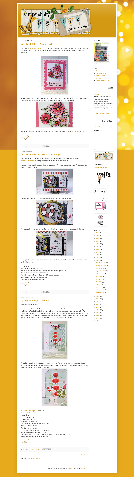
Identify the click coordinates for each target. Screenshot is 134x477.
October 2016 (100, 268)
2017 (98, 257)
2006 (98, 320)
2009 (98, 312)
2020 (98, 249)
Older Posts (84, 455)
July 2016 (99, 276)
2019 (98, 252)
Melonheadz (75, 131)
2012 (98, 304)
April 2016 (99, 284)
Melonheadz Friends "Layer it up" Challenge (41, 154)
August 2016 (100, 273)
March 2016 (99, 287)
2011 (98, 307)
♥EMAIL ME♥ (98, 126)
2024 (98, 238)
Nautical (40, 268)
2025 (98, 235)
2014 (98, 299)
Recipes (98, 78)
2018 (98, 255)
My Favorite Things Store (29, 413)
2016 (98, 260)
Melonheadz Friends (28, 161)
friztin (70, 468)
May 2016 (99, 282)
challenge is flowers (36, 48)
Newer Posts (25, 455)
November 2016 (101, 265)
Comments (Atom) (34, 458)
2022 (98, 244)
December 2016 (101, 262)
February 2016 (100, 290)
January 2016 (100, 292)
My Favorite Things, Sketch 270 (35, 300)
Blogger (83, 468)
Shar (97, 94)
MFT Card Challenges (28, 411)
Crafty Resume (100, 75)
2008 (98, 315)
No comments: (36, 449)
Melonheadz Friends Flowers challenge (38, 44)
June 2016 (99, 279)
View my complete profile (101, 113)
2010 (98, 310)
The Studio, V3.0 (101, 73)
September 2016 (101, 271)
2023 (98, 241)
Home (55, 455)
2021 (98, 246)
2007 (98, 318)
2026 (98, 233)
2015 (98, 296)
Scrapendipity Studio (100, 167)
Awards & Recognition (102, 80)
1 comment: (35, 146)
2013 (98, 301)
